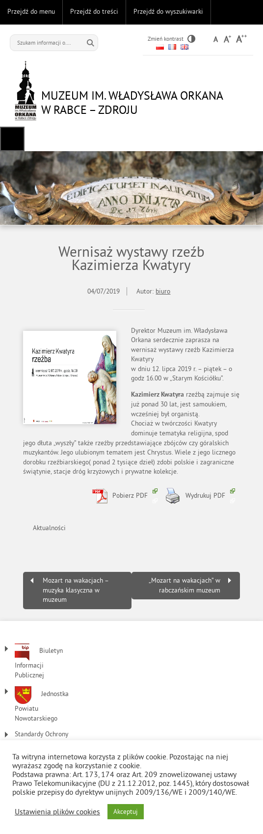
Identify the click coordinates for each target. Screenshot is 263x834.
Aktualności (49, 528)
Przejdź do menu (31, 11)
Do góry (250, 12)
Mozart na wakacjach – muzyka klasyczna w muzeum (76, 590)
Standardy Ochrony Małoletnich (41, 739)
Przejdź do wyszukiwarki (168, 11)
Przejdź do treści (94, 11)
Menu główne (12, 139)
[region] (131, 188)
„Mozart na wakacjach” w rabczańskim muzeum (184, 585)
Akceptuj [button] (125, 811)
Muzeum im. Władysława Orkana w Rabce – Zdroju (132, 102)
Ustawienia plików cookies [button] (57, 811)
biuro (163, 291)
